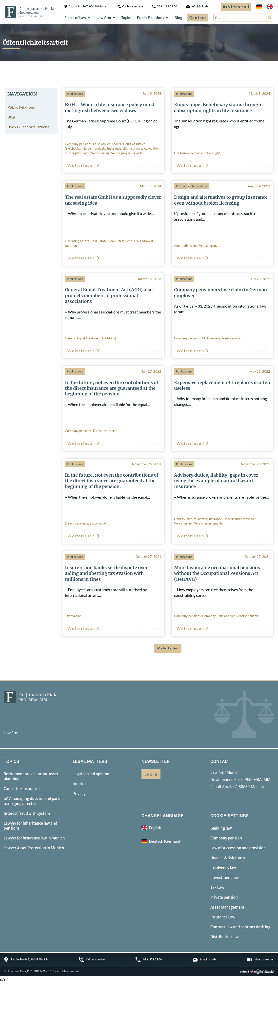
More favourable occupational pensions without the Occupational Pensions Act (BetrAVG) (217, 573)
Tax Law (217, 887)
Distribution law (224, 936)
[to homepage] (29, 12)
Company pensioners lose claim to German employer (220, 292)
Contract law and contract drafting (240, 927)
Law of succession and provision (238, 848)
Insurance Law (222, 917)
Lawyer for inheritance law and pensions (30, 826)
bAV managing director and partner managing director (34, 801)
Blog (178, 17)
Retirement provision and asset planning (31, 776)
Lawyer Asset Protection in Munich (34, 848)
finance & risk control (228, 857)
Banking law (221, 828)
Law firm (106, 17)
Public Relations (153, 17)
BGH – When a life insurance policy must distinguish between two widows (109, 107)
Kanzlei (181, 186)
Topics (126, 17)
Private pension (224, 897)
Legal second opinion (91, 774)
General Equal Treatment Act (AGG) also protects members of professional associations (109, 295)
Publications (75, 94)
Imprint (79, 783)
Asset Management (227, 907)
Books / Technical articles (28, 126)
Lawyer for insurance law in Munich (34, 838)
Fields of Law (77, 17)
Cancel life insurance (22, 788)
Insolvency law (223, 867)
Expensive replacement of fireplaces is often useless (222, 385)
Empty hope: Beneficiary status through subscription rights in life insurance (217, 107)
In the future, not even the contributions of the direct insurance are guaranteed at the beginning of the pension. (111, 388)
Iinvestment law (224, 877)
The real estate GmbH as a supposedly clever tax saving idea (113, 200)
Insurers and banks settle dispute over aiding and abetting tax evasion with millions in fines (106, 573)
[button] (167, 648)
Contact (197, 17)
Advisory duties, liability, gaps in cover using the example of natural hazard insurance (216, 480)
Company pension (226, 838)
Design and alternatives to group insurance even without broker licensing (221, 200)
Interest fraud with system (27, 813)
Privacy (79, 793)
